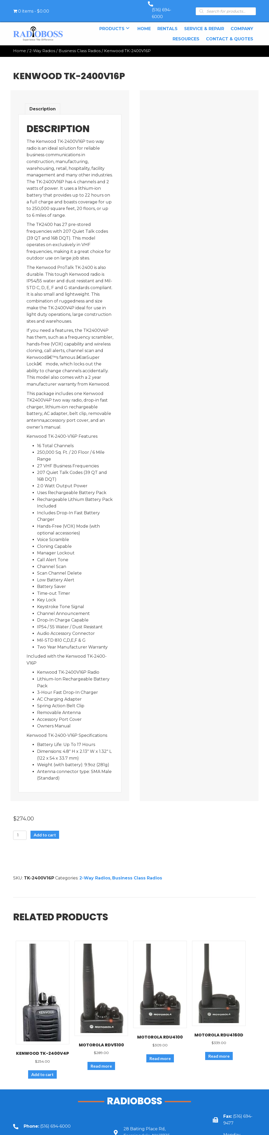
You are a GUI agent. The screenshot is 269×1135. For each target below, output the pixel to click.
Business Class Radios (80, 45)
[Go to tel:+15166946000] (55, 1121)
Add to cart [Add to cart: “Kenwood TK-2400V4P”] (42, 1069)
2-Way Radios (42, 45)
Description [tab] (42, 103)
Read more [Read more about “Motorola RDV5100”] (101, 1060)
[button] (128, 23)
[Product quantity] (20, 830)
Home (19, 45)
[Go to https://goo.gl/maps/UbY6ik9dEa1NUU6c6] (155, 1127)
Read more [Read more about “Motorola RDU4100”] (160, 1053)
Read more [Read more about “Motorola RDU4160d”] (219, 1050)
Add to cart (45, 829)
